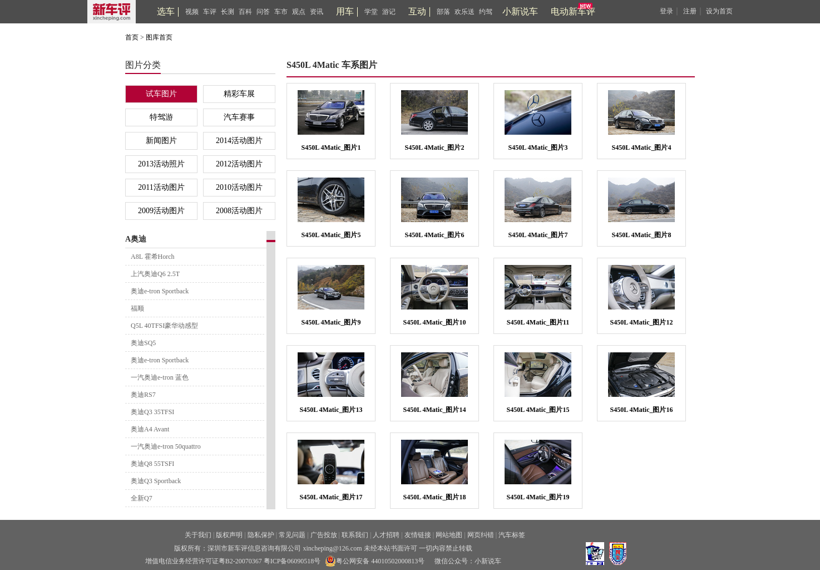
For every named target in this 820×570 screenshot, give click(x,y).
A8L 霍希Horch (153, 257)
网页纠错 (480, 535)
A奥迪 (135, 239)
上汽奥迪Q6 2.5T (155, 274)
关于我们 (198, 535)
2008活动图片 (239, 211)
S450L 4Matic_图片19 (538, 497)
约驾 (485, 12)
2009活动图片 (161, 211)
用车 (345, 11)
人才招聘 (386, 535)
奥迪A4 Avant (150, 429)
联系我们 (355, 535)
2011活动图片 (161, 187)
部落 (443, 12)
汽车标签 (511, 535)
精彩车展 (239, 94)
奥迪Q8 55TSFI (152, 464)
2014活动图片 (239, 140)
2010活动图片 (239, 187)
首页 (132, 37)
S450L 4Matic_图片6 (435, 235)
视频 (192, 12)
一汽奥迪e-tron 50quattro (166, 446)
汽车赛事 (239, 117)
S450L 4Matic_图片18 (434, 497)
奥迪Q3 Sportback (156, 481)
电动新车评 (573, 11)
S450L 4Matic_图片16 (641, 410)
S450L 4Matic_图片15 (538, 410)
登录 (666, 11)
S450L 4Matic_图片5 (331, 235)
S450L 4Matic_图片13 (331, 410)
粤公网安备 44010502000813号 (374, 561)
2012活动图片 (239, 164)
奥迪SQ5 (143, 343)
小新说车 (520, 11)
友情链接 (417, 535)
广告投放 (323, 535)
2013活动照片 (161, 164)
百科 (245, 12)
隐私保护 (261, 535)
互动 (417, 11)
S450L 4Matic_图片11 (538, 322)
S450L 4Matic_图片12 (641, 322)
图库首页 (159, 37)
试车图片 (161, 94)
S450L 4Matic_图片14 (434, 410)
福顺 (137, 308)
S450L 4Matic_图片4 (641, 147)
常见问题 (292, 535)
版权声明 (229, 535)
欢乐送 (465, 12)
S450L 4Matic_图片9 (331, 322)
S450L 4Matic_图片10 (434, 322)
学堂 (371, 12)
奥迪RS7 (143, 395)
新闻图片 (161, 140)
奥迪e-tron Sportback (160, 291)
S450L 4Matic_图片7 (538, 235)
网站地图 (449, 535)
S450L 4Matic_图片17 (331, 497)
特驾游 (161, 117)
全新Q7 (141, 498)
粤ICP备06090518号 (292, 561)
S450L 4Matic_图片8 (641, 235)
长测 (227, 12)
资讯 (316, 12)
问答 (263, 12)
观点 (298, 12)
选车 (166, 11)
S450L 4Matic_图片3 (538, 147)
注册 (689, 11)
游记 (389, 12)
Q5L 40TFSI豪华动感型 (164, 326)
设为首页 (719, 11)
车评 (209, 12)
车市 (281, 12)
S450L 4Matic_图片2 (435, 147)
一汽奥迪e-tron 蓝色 (160, 377)
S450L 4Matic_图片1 (331, 147)
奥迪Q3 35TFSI (152, 412)
